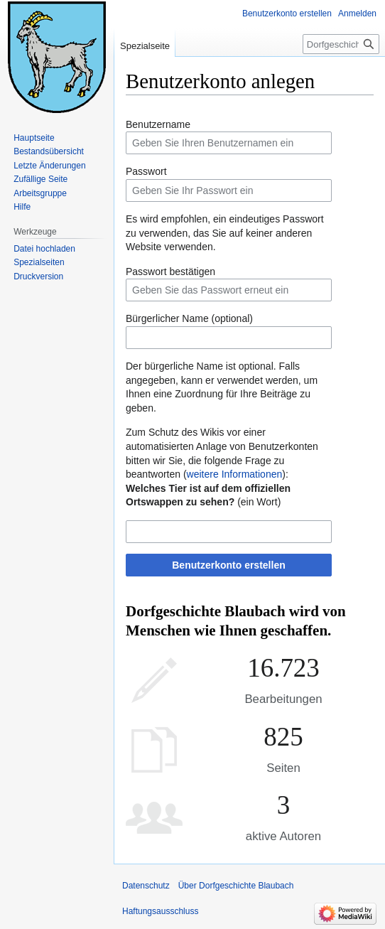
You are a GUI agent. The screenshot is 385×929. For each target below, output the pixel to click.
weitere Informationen (235, 474)
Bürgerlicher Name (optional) (189, 318)
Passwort (146, 171)
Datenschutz (146, 886)
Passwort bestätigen (170, 271)
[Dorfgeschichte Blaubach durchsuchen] (341, 44)
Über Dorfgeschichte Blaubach (236, 886)
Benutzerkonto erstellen (228, 565)
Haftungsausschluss (160, 911)
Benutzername (158, 124)
